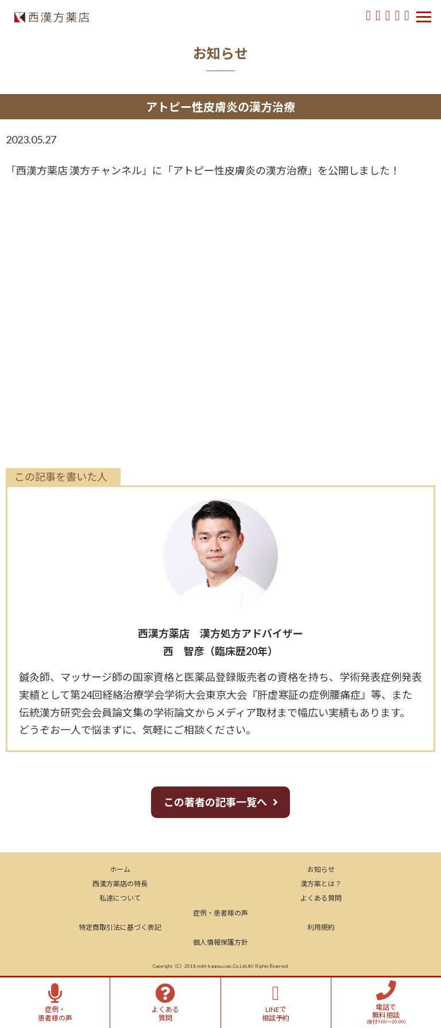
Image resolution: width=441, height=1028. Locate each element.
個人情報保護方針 (220, 942)
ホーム (120, 869)
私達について (120, 898)
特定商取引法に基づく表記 (120, 927)
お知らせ (321, 869)
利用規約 (321, 927)
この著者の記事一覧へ (215, 802)
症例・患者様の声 (220, 913)
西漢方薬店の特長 (120, 883)
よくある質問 (321, 898)
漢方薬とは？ (321, 883)
